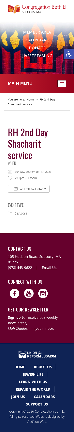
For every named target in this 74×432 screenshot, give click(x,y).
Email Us (49, 267)
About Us (43, 366)
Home (31, 99)
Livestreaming (37, 55)
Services (21, 213)
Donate (37, 47)
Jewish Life (33, 374)
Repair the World (33, 389)
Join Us (18, 396)
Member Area (37, 32)
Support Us (37, 404)
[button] (69, 54)
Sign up (14, 317)
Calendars (37, 40)
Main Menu (20, 83)
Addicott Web (36, 421)
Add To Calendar (28, 189)
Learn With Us (33, 381)
